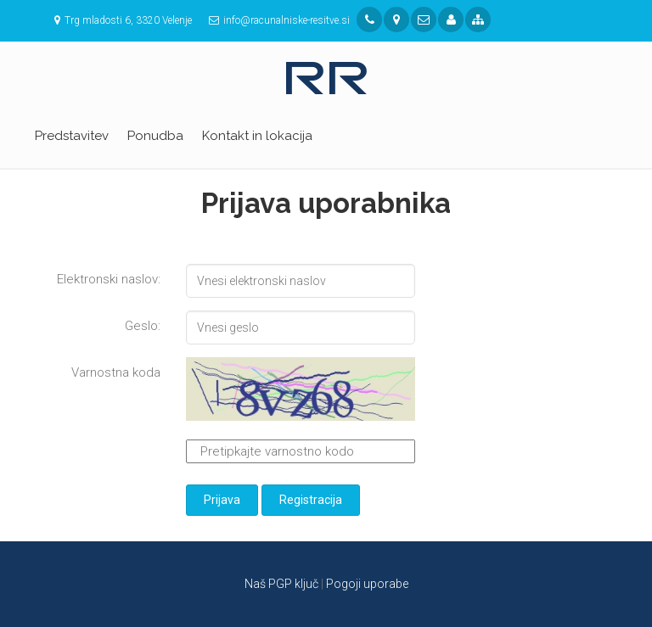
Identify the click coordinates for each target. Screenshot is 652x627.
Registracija (310, 500)
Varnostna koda (115, 372)
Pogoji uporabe (367, 584)
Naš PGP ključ (281, 584)
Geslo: (142, 325)
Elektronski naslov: (108, 279)
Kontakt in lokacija (257, 135)
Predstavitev (72, 135)
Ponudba (155, 135)
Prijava (222, 500)
